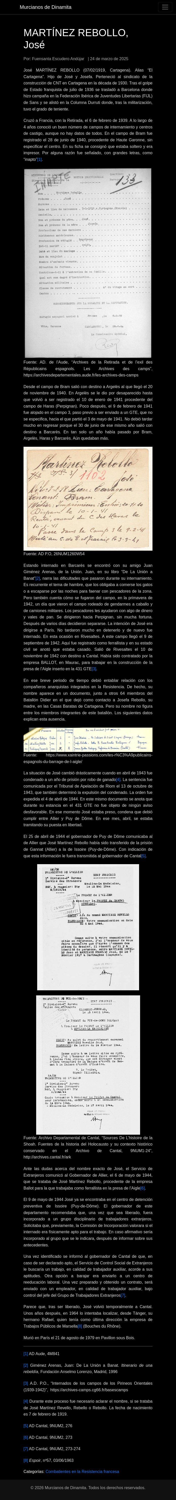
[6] (142, 1188)
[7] (123, 1295)
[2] (37, 578)
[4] (118, 779)
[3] (94, 669)
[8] (80, 1326)
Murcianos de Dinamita (46, 7)
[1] (39, 159)
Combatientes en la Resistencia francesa (82, 1471)
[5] (143, 856)
